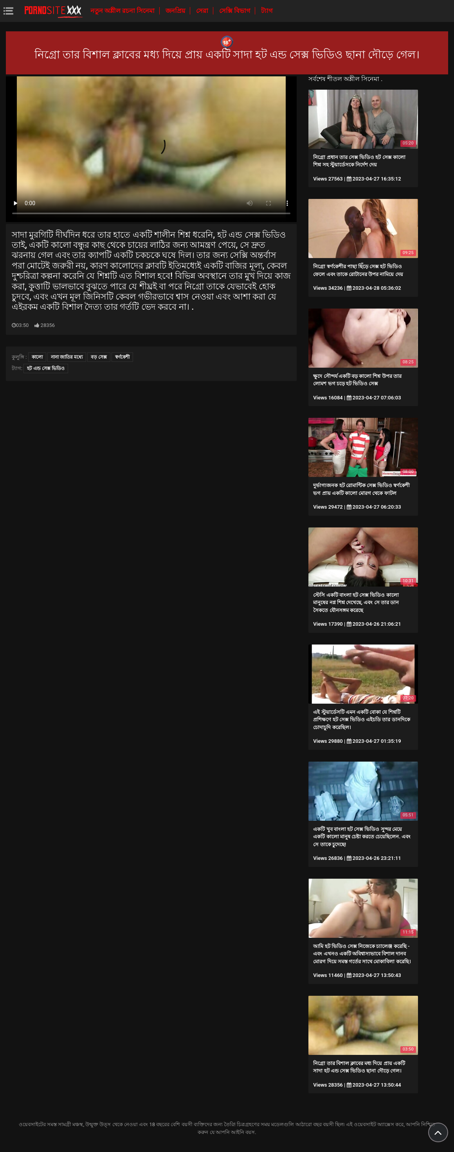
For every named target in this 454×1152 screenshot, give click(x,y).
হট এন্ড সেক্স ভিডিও (46, 368)
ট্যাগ (266, 10)
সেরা (203, 10)
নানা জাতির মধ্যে (67, 357)
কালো (37, 357)
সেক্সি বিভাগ (235, 10)
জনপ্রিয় (176, 10)
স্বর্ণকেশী (122, 357)
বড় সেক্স (99, 357)
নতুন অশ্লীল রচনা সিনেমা (123, 10)
